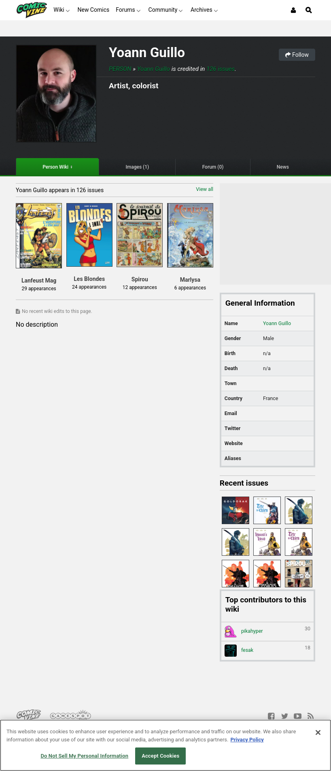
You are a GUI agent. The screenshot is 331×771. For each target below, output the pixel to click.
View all (204, 189)
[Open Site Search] (308, 10)
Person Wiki (55, 167)
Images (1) (137, 167)
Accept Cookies (160, 756)
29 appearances (39, 288)
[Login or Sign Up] (293, 10)
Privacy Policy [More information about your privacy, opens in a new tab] (246, 740)
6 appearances (190, 288)
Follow (297, 54)
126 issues (220, 69)
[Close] (318, 732)
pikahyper (267, 631)
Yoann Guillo (147, 52)
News (283, 167)
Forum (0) (213, 167)
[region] (165, 745)
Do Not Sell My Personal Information (84, 756)
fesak (267, 651)
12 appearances (140, 287)
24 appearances (89, 287)
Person (120, 69)
